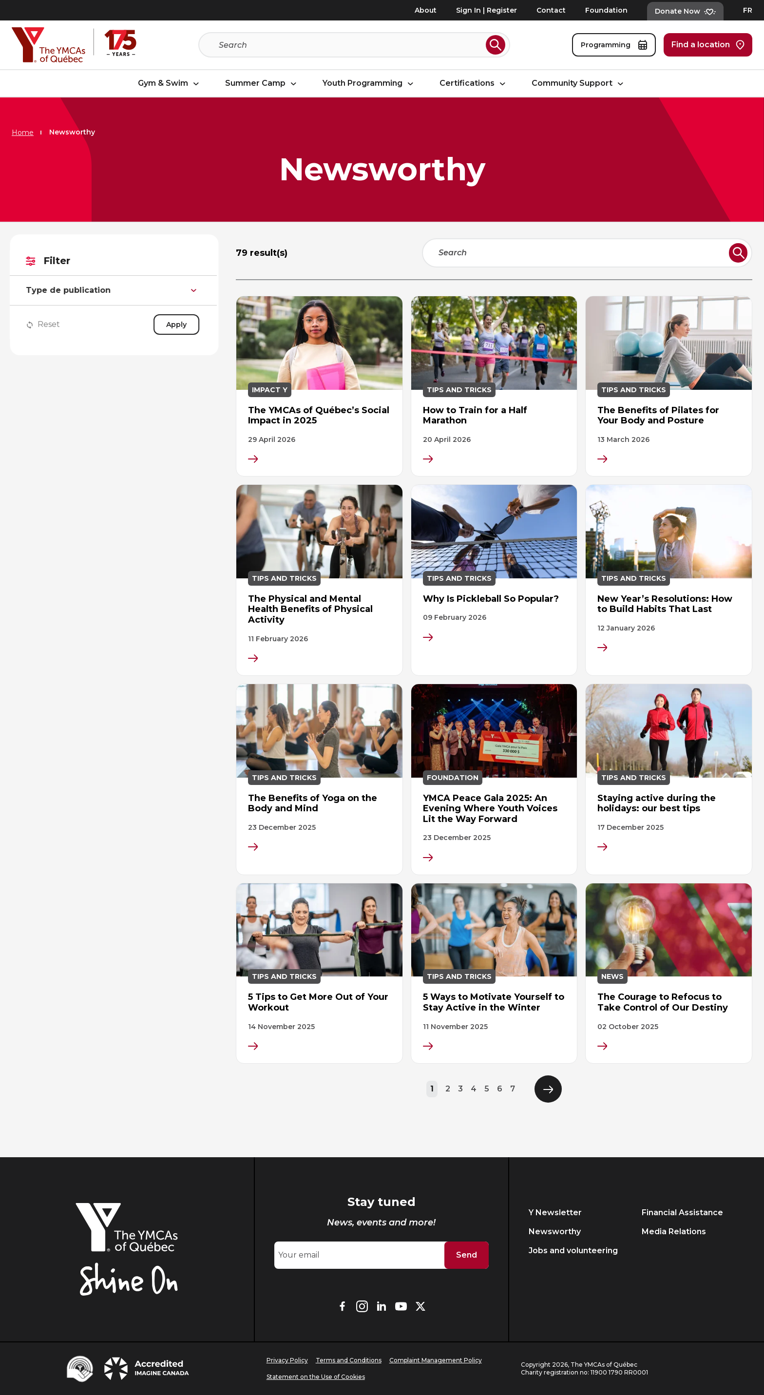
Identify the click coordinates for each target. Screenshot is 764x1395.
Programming (614, 45)
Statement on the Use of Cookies (316, 1376)
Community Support (579, 83)
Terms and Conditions (349, 1360)
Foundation (606, 10)
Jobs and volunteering (573, 1250)
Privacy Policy (287, 1360)
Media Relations (674, 1231)
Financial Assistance (682, 1212)
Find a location (708, 45)
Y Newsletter (555, 1212)
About (426, 10)
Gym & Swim (170, 83)
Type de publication (116, 290)
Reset (46, 324)
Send (466, 1255)
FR (747, 10)
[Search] (350, 45)
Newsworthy (555, 1231)
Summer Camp (262, 83)
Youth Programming (369, 83)
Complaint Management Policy (435, 1360)
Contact (551, 10)
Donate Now (685, 11)
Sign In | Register (486, 10)
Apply (180, 324)
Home (23, 132)
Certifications (473, 83)
